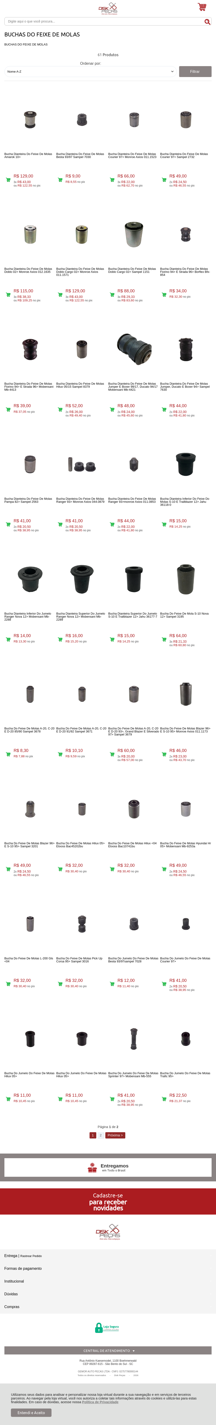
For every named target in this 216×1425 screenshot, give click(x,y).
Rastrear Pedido (31, 1256)
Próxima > (115, 1135)
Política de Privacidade (100, 1402)
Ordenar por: (90, 63)
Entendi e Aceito (31, 1413)
